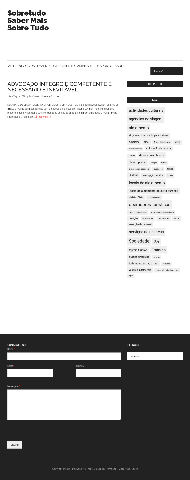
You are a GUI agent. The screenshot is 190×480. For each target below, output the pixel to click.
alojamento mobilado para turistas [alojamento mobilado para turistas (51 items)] (148, 135)
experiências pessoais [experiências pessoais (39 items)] (139, 169)
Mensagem (13, 386)
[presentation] (30, 431)
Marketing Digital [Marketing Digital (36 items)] (136, 197)
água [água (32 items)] (131, 276)
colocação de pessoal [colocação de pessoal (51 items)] (158, 148)
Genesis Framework (107, 469)
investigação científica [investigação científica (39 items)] (153, 175)
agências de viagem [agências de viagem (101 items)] (146, 119)
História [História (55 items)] (133, 175)
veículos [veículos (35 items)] (166, 264)
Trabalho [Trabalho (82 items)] (159, 250)
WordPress (124, 469)
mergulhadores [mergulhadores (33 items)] (154, 197)
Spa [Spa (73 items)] (156, 241)
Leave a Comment (51, 96)
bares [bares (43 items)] (177, 142)
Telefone (80, 366)
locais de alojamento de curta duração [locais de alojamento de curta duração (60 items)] (153, 191)
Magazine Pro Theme (83, 469)
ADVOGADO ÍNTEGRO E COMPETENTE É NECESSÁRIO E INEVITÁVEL (59, 87)
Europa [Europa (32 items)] (164, 163)
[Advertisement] (127, 34)
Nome (11, 349)
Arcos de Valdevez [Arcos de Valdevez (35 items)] (162, 142)
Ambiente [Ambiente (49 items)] (134, 141)
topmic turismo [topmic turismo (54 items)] (138, 250)
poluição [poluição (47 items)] (133, 218)
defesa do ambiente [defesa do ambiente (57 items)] (151, 155)
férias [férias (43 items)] (170, 169)
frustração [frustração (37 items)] (158, 169)
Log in (135, 469)
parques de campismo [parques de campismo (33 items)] (138, 212)
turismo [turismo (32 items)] (157, 257)
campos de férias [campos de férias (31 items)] (135, 149)
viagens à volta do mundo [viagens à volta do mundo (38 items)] (167, 270)
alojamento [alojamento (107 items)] (139, 128)
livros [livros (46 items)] (170, 175)
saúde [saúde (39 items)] (176, 218)
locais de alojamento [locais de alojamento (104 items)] (147, 183)
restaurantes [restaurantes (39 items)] (163, 218)
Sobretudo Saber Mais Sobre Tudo (28, 20)
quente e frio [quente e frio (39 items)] (148, 218)
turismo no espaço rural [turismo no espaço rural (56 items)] (143, 263)
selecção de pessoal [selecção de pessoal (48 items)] (140, 224)
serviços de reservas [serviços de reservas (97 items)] (146, 232)
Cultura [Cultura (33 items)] (132, 156)
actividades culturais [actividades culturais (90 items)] (146, 110)
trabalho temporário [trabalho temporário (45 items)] (139, 256)
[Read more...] (43, 116)
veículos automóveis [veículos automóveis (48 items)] (140, 269)
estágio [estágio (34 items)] (154, 163)
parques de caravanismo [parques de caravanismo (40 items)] (162, 212)
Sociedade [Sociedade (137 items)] (139, 241)
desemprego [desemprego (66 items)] (137, 162)
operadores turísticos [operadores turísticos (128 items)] (149, 204)
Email (10, 366)
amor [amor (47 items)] (146, 141)
